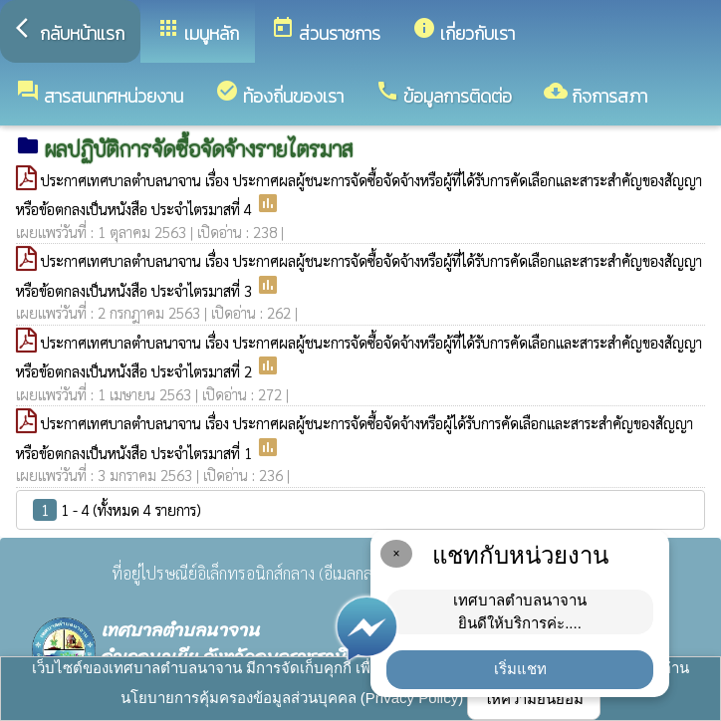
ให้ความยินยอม (534, 698)
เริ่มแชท (520, 668)
